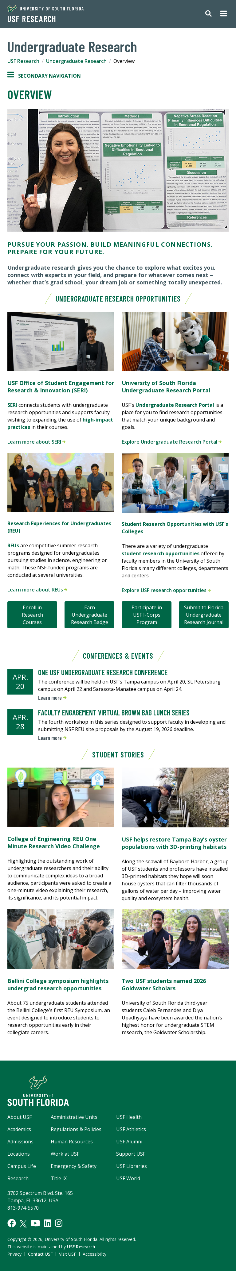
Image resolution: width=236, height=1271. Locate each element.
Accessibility (94, 1254)
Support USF (130, 1153)
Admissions (20, 1141)
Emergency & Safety (73, 1166)
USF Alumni (129, 1141)
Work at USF (65, 1153)
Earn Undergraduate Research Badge (89, 615)
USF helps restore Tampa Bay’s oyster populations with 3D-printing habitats (174, 843)
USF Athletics (131, 1129)
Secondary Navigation (44, 75)
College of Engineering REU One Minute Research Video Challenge (53, 842)
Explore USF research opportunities (166, 590)
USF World (128, 1178)
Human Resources (72, 1141)
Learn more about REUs (37, 589)
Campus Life (21, 1166)
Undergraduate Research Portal (175, 405)
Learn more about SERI (36, 441)
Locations (18, 1153)
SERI (12, 405)
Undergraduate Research (76, 61)
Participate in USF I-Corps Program (147, 615)
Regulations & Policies (76, 1129)
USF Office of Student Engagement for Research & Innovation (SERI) (60, 386)
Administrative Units (74, 1117)
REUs (13, 545)
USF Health (129, 1117)
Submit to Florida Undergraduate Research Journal (203, 615)
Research (18, 1178)
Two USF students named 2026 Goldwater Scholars (164, 984)
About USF (19, 1117)
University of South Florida (45, 8)
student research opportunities (160, 553)
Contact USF (40, 1254)
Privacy (14, 1254)
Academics (19, 1129)
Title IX (59, 1178)
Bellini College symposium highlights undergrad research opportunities (57, 984)
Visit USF (67, 1254)
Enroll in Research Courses (32, 615)
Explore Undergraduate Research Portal (172, 441)
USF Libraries (131, 1166)
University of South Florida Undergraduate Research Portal (166, 386)
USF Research (31, 18)
